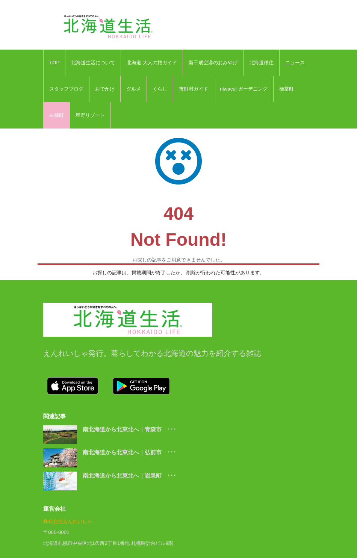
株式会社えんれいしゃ (67, 521)
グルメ (133, 89)
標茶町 (286, 89)
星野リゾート (90, 115)
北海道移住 (261, 62)
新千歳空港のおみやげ (213, 62)
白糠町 (56, 115)
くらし (160, 89)
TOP (54, 62)
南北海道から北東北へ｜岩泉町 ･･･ (129, 475)
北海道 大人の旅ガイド (152, 62)
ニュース (295, 62)
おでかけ (105, 89)
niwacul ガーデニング (244, 89)
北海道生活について (93, 62)
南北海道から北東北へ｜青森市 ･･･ (129, 429)
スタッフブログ (66, 89)
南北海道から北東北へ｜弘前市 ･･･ (129, 452)
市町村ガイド (193, 89)
